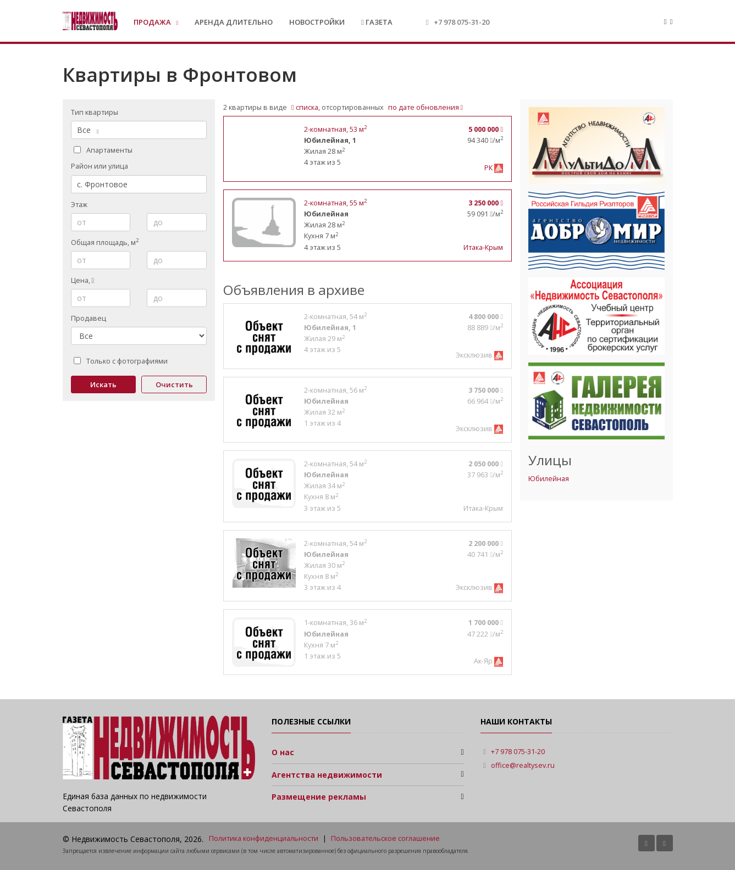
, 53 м (335, 129)
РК (489, 167)
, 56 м (335, 390)
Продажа (153, 22)
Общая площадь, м (105, 242)
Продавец (88, 318)
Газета (377, 22)
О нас (283, 752)
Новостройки (317, 22)
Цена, (83, 280)
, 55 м (335, 203)
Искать (103, 384)
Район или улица (99, 166)
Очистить (174, 384)
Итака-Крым (483, 247)
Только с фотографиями (121, 361)
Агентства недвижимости (327, 774)
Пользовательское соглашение (385, 838)
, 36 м (335, 622)
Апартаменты (103, 150)
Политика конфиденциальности (263, 838)
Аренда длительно (234, 22)
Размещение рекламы (319, 796)
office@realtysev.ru (523, 765)
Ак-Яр (484, 661)
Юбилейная (548, 478)
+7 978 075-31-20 (461, 22)
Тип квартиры (94, 112)
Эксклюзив (475, 355)
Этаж (79, 204)
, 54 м (335, 316)
